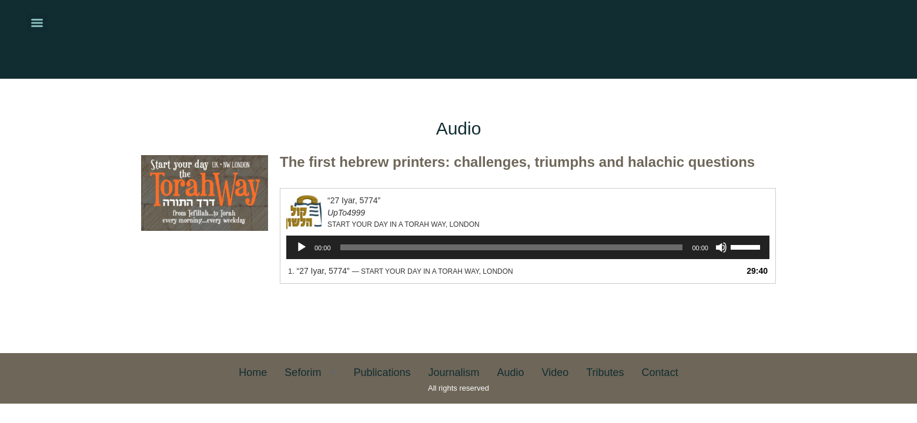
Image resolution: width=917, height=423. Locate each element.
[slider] (511, 247)
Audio (510, 372)
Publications (381, 372)
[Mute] (721, 247)
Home (253, 372)
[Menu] (37, 23)
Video (555, 372)
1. (400, 271)
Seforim (303, 372)
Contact (660, 372)
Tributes (605, 372)
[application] (527, 247)
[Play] (301, 247)
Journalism (453, 372)
